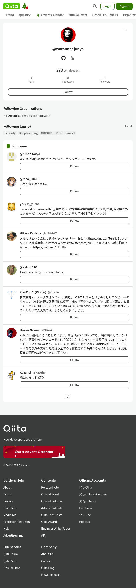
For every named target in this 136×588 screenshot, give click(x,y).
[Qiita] (11, 6)
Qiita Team (10, 554)
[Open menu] (125, 30)
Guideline (9, 508)
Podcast (84, 522)
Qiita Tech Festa (51, 515)
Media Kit (9, 515)
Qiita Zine (9, 561)
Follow (67, 92)
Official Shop (11, 568)
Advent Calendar (50, 15)
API (43, 535)
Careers (46, 561)
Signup (124, 6)
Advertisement (13, 535)
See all (129, 126)
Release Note (50, 487)
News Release (50, 574)
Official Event (78, 15)
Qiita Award (49, 522)
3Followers (104, 79)
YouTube (85, 515)
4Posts (31, 79)
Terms (7, 494)
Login (107, 6)
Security (10, 133)
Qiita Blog (47, 568)
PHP (58, 133)
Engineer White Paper (55, 528)
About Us (47, 554)
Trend (10, 15)
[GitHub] (63, 57)
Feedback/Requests (16, 522)
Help (6, 528)
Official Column (105, 15)
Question (25, 15)
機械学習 (46, 133)
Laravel (70, 133)
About (7, 487)
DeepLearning (28, 133)
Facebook (85, 508)
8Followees (68, 79)
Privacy (8, 501)
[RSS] (72, 57)
